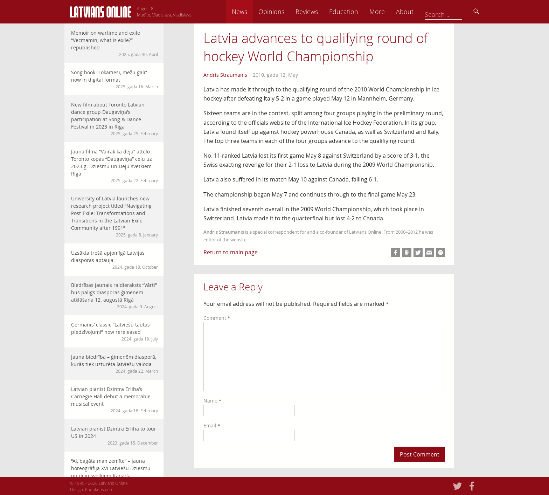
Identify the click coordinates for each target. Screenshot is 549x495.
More (425, 11)
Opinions (320, 11)
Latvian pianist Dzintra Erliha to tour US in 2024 (114, 435)
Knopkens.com (99, 489)
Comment (216, 318)
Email (211, 425)
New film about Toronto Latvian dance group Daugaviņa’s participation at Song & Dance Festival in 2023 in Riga (114, 119)
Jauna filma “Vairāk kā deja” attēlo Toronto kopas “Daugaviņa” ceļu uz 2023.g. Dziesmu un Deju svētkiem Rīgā (114, 166)
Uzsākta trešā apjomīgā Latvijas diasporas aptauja (114, 259)
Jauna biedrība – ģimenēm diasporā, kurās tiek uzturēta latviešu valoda (114, 363)
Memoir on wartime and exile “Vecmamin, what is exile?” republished (114, 43)
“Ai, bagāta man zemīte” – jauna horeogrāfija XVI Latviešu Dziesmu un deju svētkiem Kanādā (114, 472)
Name (212, 400)
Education (392, 11)
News (288, 11)
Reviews (355, 11)
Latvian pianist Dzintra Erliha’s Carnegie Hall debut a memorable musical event (114, 400)
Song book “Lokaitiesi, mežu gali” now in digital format (114, 79)
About (453, 11)
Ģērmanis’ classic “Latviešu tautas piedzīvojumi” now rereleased (114, 331)
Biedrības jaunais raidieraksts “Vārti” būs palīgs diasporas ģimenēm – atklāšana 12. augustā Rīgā (114, 296)
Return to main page (230, 252)
